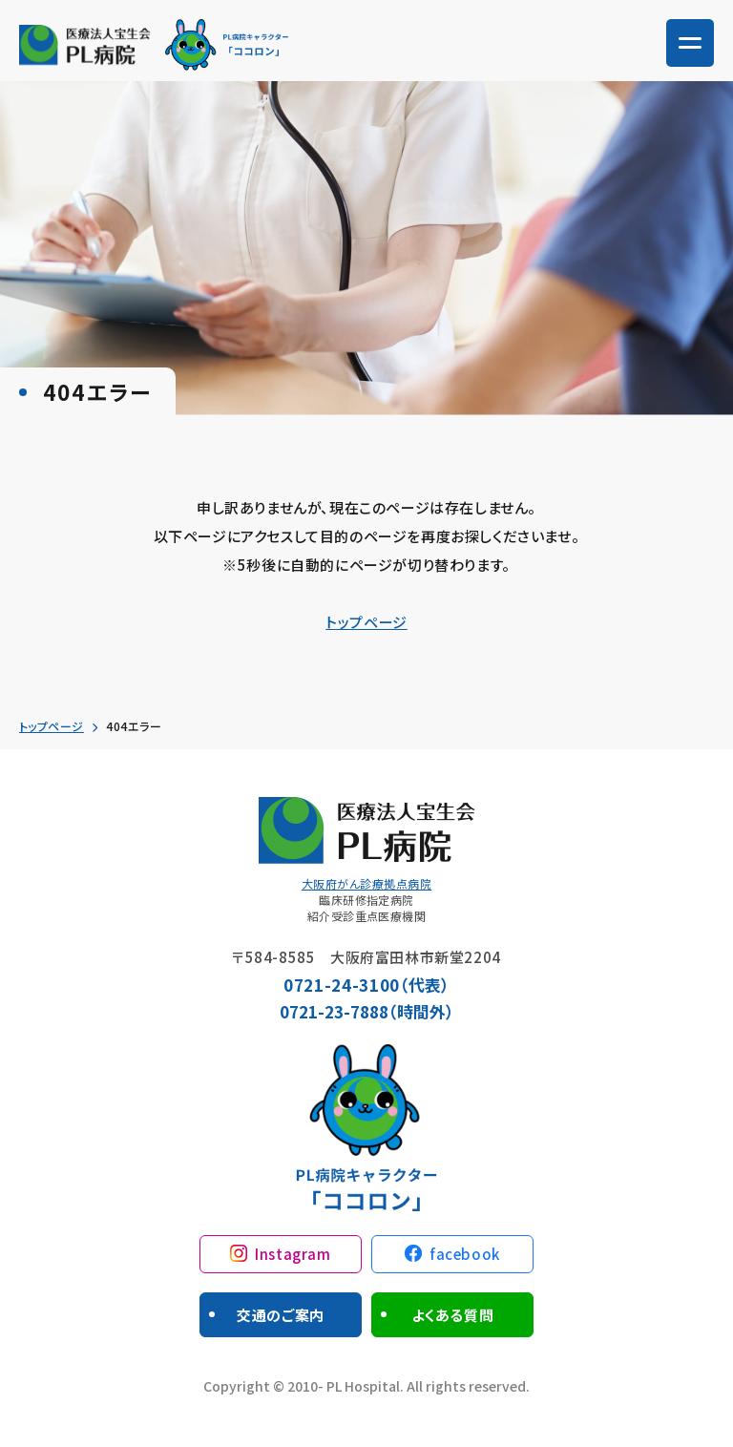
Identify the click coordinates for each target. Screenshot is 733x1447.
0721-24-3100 (341, 984)
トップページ (366, 622)
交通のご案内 (281, 1315)
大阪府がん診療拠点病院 (366, 883)
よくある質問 (452, 1315)
